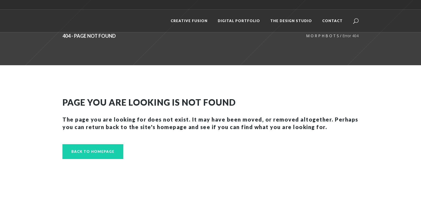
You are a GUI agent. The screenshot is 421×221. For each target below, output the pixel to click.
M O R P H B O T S (322, 35)
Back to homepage (92, 151)
